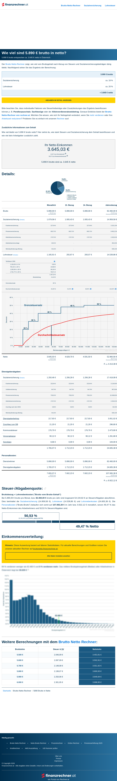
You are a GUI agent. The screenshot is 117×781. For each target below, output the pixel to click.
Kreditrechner (15, 748)
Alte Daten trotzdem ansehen (58, 556)
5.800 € (20, 671)
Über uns (58, 756)
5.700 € (20, 666)
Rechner (60, 119)
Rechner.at (64, 779)
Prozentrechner (57, 743)
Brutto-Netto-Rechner (70, 6)
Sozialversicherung (92, 6)
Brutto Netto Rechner (77, 642)
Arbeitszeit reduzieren (11, 119)
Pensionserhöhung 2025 (93, 743)
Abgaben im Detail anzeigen (58, 100)
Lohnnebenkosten (89, 501)
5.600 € (20, 660)
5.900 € (20, 677)
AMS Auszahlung (31, 748)
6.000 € (20, 682)
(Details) (22, 219)
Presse (58, 758)
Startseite (7, 691)
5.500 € (20, 655)
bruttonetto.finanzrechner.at (45, 549)
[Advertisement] (58, 26)
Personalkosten (9, 505)
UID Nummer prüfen (50, 748)
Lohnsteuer (110, 6)
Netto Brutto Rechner (38, 743)
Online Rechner (73, 743)
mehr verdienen (97, 115)
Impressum (58, 761)
